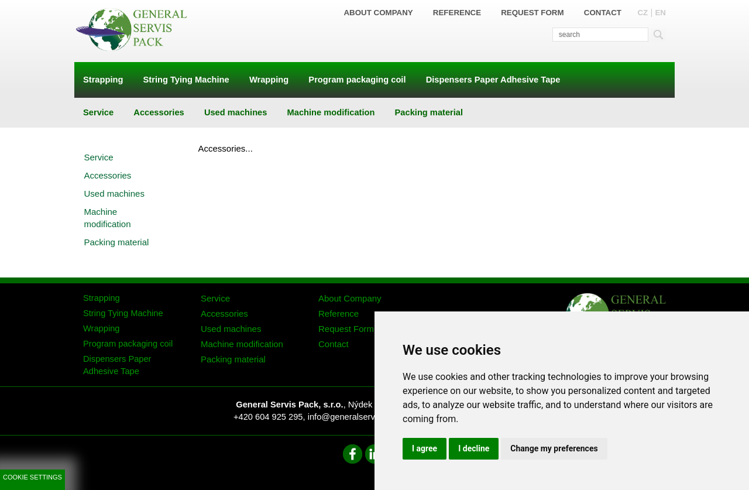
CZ (642, 12)
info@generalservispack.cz (359, 417)
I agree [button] (424, 448)
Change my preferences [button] (553, 448)
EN (660, 12)
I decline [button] (473, 448)
